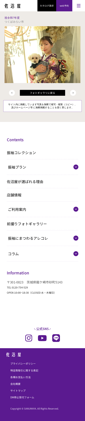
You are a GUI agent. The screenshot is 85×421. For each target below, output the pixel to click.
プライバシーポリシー (23, 363)
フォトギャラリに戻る (42, 93)
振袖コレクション (21, 152)
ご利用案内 (17, 209)
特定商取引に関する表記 (24, 370)
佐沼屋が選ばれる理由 (25, 181)
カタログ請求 (47, 5)
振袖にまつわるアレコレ (28, 238)
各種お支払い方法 (20, 377)
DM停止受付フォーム (22, 397)
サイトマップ (18, 390)
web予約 (64, 5)
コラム (13, 253)
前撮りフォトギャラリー (27, 223)
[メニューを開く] (78, 5)
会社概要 (15, 384)
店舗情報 (14, 194)
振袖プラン (17, 167)
